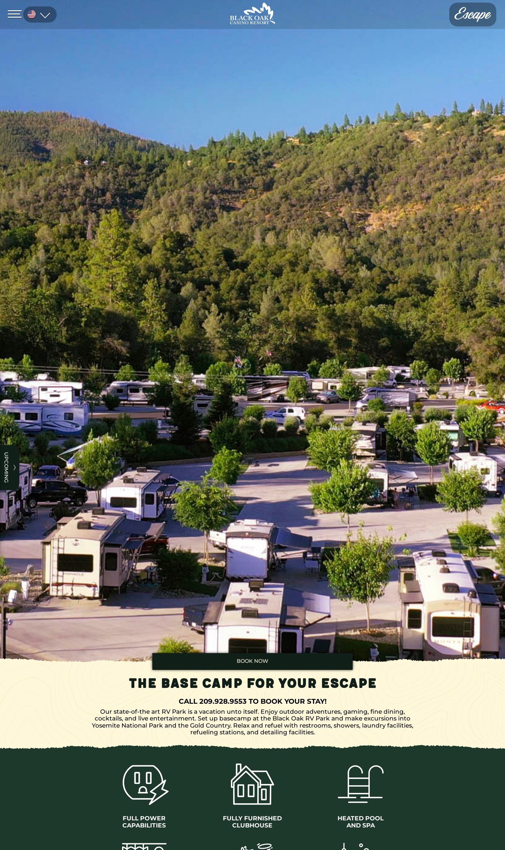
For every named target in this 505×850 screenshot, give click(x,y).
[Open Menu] (17, 13)
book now (252, 661)
